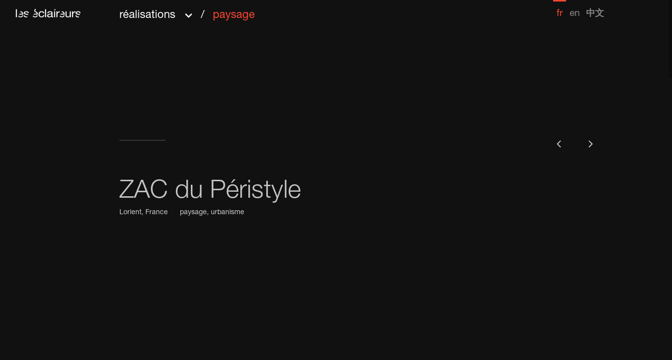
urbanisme (227, 212)
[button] (187, 11)
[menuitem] (559, 9)
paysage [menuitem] (234, 15)
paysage (193, 212)
